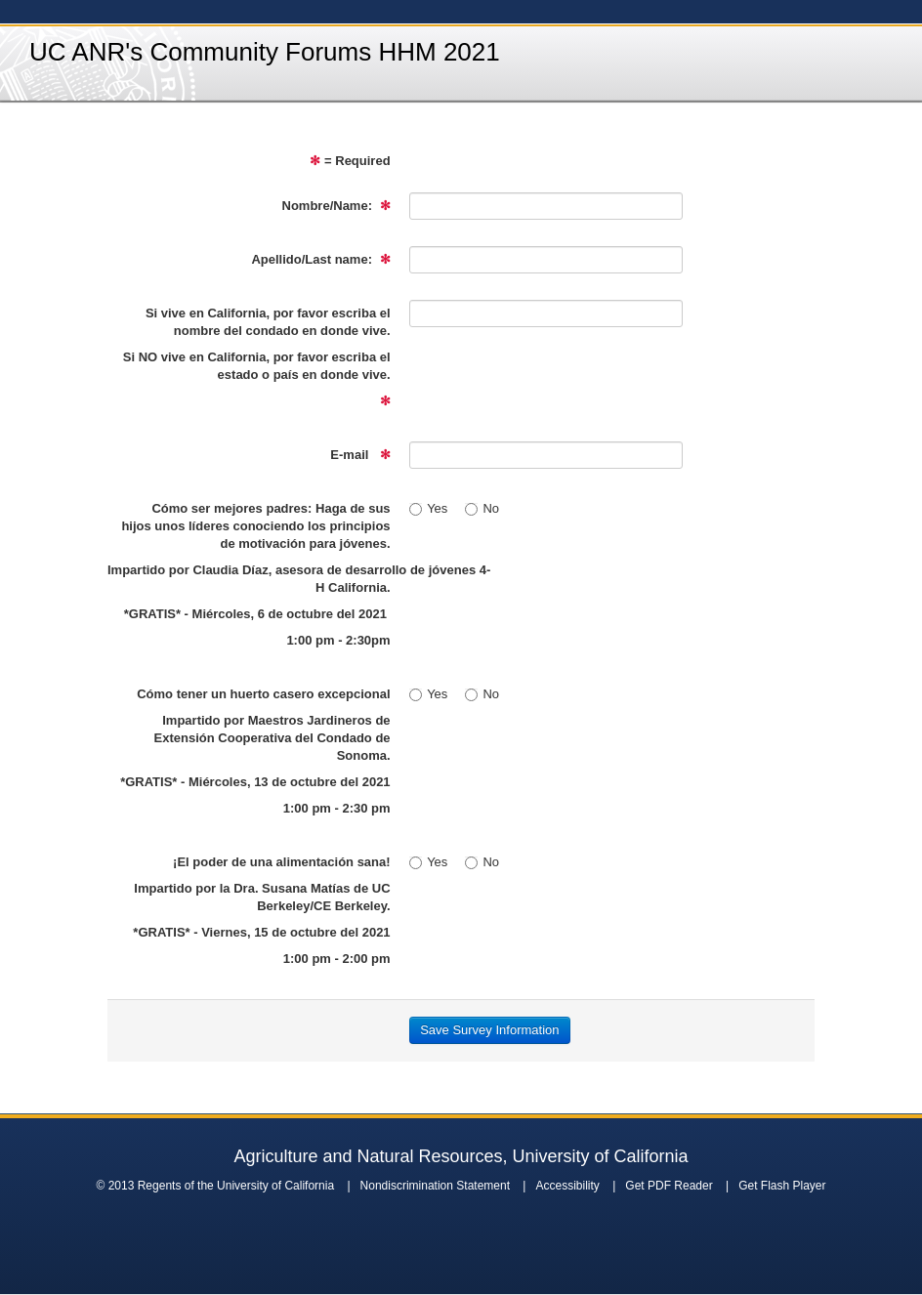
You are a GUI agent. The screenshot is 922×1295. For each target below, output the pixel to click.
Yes (428, 508)
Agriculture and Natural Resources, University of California (460, 1156)
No (482, 508)
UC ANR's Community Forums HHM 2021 (264, 51)
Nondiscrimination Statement (435, 1185)
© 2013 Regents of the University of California (215, 1185)
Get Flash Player (781, 1185)
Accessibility (567, 1185)
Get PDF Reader (668, 1185)
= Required (350, 160)
